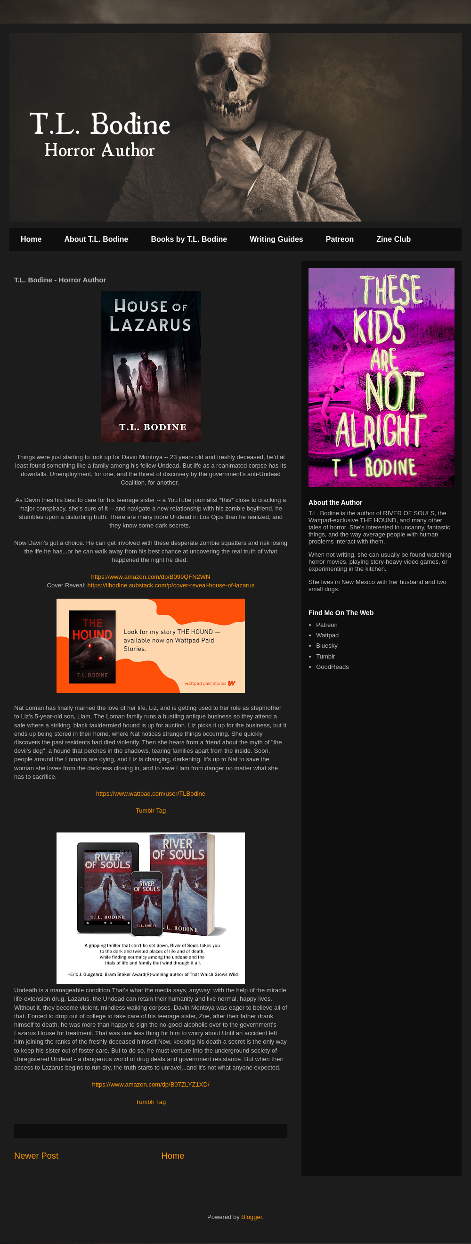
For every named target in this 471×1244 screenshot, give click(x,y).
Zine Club (393, 239)
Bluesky (327, 645)
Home (31, 239)
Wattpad (327, 635)
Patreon (340, 239)
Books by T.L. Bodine (189, 239)
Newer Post (36, 1156)
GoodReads (332, 666)
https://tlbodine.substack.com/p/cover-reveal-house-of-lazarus (171, 585)
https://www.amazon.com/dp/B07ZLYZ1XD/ (150, 1084)
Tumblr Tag (151, 810)
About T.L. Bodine (96, 239)
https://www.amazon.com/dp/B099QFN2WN (151, 576)
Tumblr (325, 656)
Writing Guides (276, 239)
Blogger (251, 1216)
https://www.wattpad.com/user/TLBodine (150, 793)
